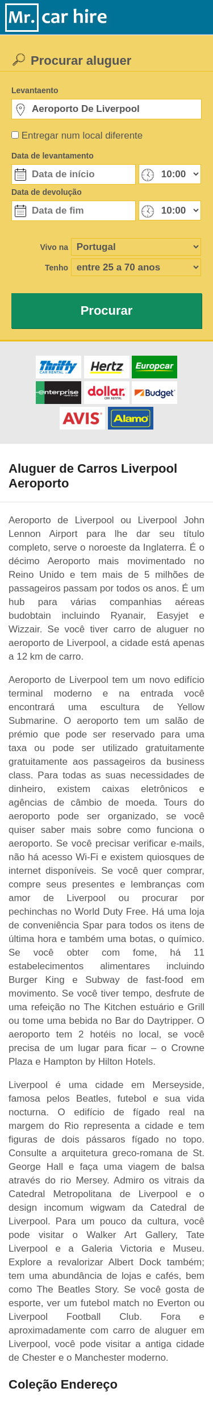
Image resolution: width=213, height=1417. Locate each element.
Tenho (56, 267)
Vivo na (54, 247)
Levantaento (34, 90)
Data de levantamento (52, 155)
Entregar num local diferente (82, 135)
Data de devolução (46, 192)
